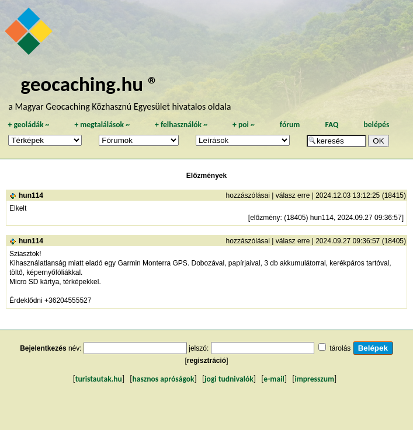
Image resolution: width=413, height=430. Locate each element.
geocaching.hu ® (89, 83)
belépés (376, 125)
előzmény (265, 218)
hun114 (31, 195)
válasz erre (293, 195)
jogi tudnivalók (229, 379)
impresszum (314, 379)
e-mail (273, 379)
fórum (290, 125)
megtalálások (102, 125)
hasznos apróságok (163, 379)
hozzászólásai (248, 195)
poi (243, 125)
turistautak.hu (98, 379)
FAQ (331, 125)
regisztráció (206, 360)
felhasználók (181, 125)
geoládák (28, 125)
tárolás (339, 348)
